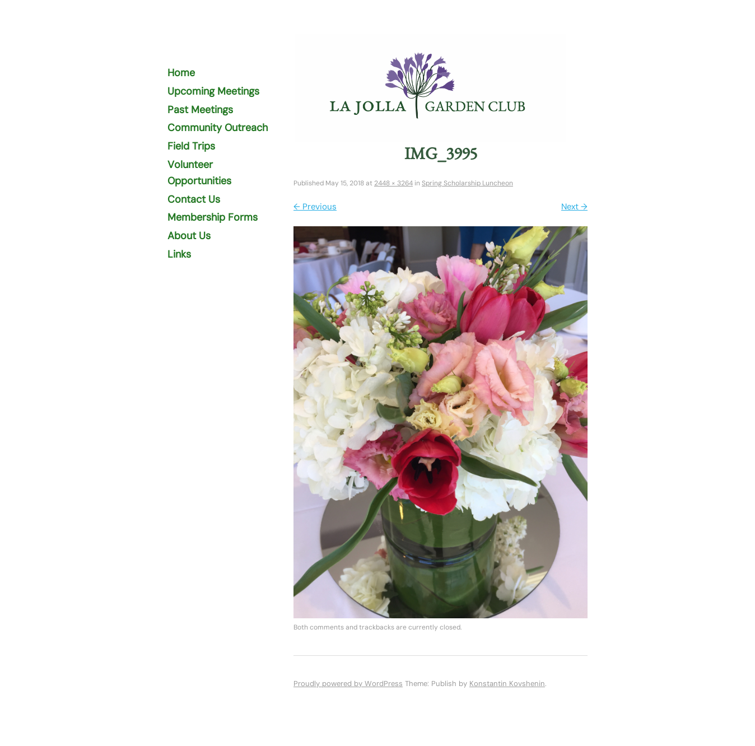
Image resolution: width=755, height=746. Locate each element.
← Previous (315, 206)
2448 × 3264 (393, 183)
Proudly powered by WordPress (348, 683)
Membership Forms (212, 217)
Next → (574, 206)
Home (181, 73)
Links (179, 254)
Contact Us (193, 199)
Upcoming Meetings (213, 91)
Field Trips (191, 146)
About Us (189, 236)
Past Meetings (200, 109)
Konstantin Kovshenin (507, 683)
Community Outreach (217, 127)
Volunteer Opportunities (199, 173)
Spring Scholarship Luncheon (467, 183)
